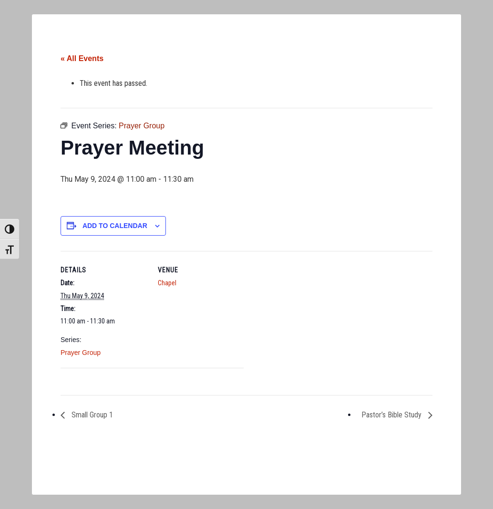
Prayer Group (81, 352)
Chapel (167, 283)
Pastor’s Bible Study (392, 414)
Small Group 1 (91, 414)
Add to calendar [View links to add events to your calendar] (114, 225)
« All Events (82, 58)
